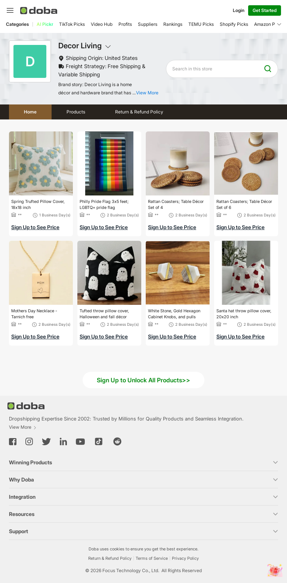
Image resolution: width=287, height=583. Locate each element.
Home (30, 112)
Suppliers (147, 24)
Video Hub (101, 24)
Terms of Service (152, 558)
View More (23, 427)
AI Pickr (45, 24)
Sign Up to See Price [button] (35, 227)
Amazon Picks (268, 24)
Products (76, 112)
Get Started (265, 10)
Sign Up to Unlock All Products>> (143, 380)
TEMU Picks (201, 24)
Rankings (172, 24)
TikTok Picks (72, 24)
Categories (17, 24)
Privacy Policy (185, 558)
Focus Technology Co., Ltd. (130, 570)
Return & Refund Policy (139, 112)
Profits (125, 24)
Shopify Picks (234, 24)
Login (238, 10)
